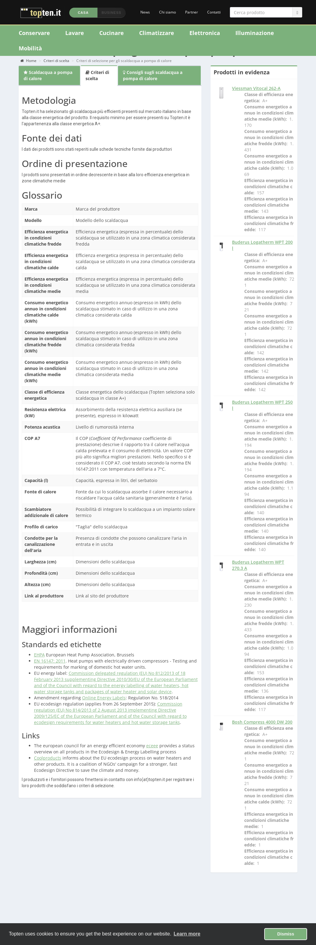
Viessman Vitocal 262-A (256, 88)
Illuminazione (254, 33)
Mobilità (30, 48)
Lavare (74, 33)
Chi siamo (167, 12)
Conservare (34, 33)
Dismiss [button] (285, 933)
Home (28, 60)
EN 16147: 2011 (50, 661)
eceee (152, 746)
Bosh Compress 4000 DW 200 (262, 722)
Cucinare (111, 33)
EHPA (39, 655)
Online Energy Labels (104, 698)
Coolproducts (47, 758)
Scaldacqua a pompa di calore (48, 75)
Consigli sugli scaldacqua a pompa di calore (152, 75)
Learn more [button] (187, 933)
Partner (191, 12)
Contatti (214, 12)
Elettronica (204, 33)
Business (111, 12)
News (145, 12)
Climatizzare (156, 33)
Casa (83, 12)
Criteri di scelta (56, 60)
